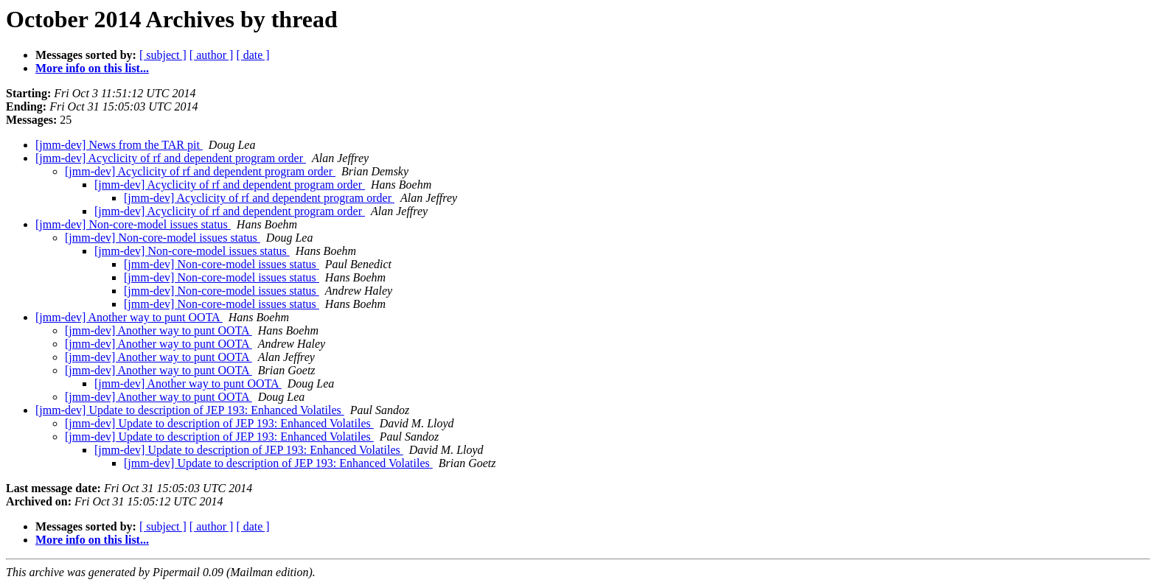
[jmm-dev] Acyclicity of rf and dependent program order (170, 158)
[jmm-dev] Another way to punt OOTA (129, 317)
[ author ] (211, 55)
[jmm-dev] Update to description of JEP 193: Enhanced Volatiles (189, 410)
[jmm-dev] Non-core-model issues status (133, 224)
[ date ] (252, 55)
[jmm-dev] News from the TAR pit (119, 145)
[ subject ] (163, 55)
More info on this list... (92, 68)
